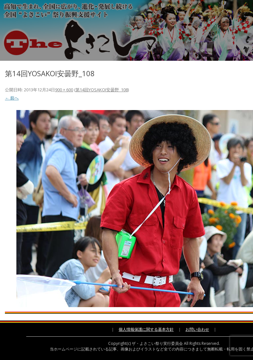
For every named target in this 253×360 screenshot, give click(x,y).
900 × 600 (64, 90)
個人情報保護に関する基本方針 (146, 329)
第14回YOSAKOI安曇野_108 (101, 90)
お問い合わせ (197, 329)
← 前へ (12, 98)
